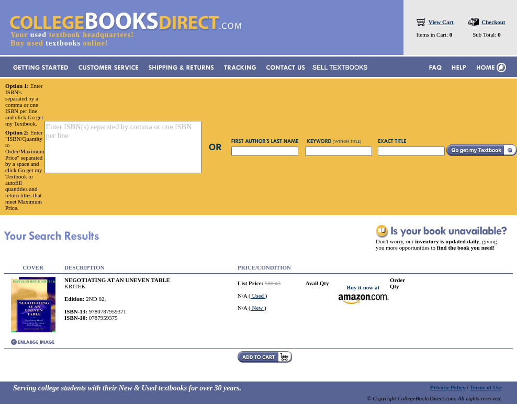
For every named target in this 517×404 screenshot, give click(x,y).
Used (258, 296)
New (257, 308)
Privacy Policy (448, 387)
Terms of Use (486, 387)
